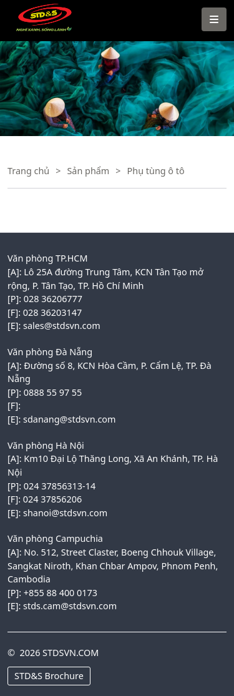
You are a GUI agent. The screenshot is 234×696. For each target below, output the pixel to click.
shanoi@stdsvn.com (65, 513)
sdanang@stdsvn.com (69, 419)
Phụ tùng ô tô (156, 171)
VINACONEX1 (39, 6)
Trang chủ (28, 171)
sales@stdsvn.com (61, 325)
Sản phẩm (88, 171)
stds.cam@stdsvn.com (70, 606)
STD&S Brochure (49, 676)
